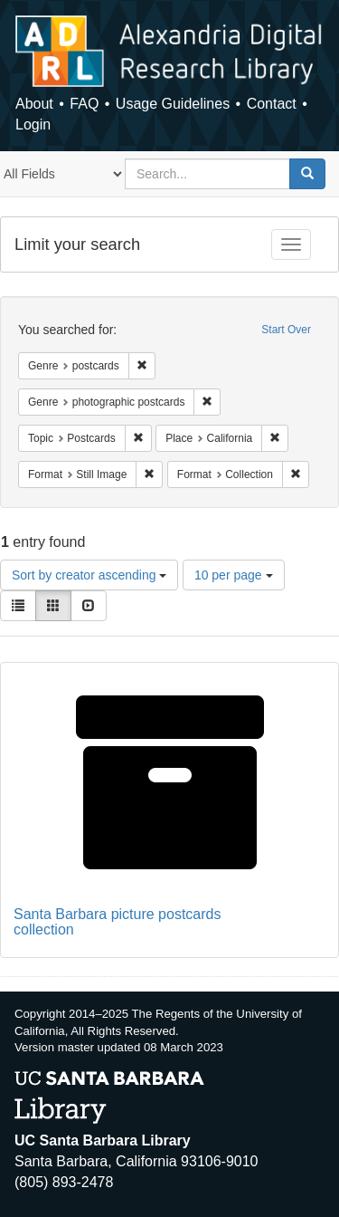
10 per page (233, 575)
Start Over (286, 329)
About (34, 103)
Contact (272, 103)
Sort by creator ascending (89, 575)
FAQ (84, 103)
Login (33, 124)
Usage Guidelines (173, 103)
